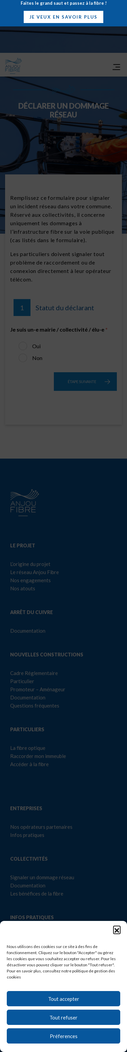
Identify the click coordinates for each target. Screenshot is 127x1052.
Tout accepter (63, 999)
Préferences (64, 1036)
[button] (116, 929)
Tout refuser (63, 1017)
